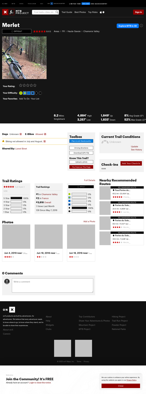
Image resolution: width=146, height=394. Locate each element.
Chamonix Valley (91, 31)
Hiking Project (118, 316)
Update (134, 146)
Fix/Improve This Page (81, 167)
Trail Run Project (120, 320)
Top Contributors (87, 316)
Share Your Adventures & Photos (94, 320)
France (45, 198)
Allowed (39, 134)
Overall (47, 202)
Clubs (48, 329)
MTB (13, 3)
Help (48, 320)
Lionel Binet (21, 148)
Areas (56, 31)
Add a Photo (89, 221)
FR (63, 31)
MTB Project (84, 329)
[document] (121, 382)
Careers (6, 333)
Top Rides (93, 12)
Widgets (50, 325)
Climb (5, 3)
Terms (79, 361)
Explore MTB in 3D (128, 26)
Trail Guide (67, 12)
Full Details (89, 180)
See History (136, 149)
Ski (41, 3)
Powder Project (119, 325)
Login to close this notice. (40, 383)
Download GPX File (81, 153)
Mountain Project (87, 325)
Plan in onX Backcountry (81, 141)
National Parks (119, 329)
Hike (22, 3)
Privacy (86, 361)
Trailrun (32, 3)
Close (120, 385)
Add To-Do (24, 98)
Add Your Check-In (131, 163)
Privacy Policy (131, 380)
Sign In (138, 12)
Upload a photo (81, 162)
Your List (35, 98)
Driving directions (81, 148)
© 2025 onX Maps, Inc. (65, 361)
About (49, 316)
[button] (5, 57)
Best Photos (80, 12)
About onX (8, 329)
